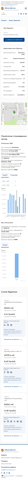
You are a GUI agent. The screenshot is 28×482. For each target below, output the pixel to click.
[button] (14, 112)
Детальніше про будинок (12, 339)
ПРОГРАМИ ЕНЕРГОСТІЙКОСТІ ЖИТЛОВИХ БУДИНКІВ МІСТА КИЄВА (13, 333)
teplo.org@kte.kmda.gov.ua (8, 5)
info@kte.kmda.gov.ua (8, 470)
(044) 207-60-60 (6, 464)
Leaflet (24, 124)
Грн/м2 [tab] (5, 175)
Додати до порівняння (15, 39)
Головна (4, 20)
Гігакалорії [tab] (14, 175)
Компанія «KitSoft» (9, 476)
